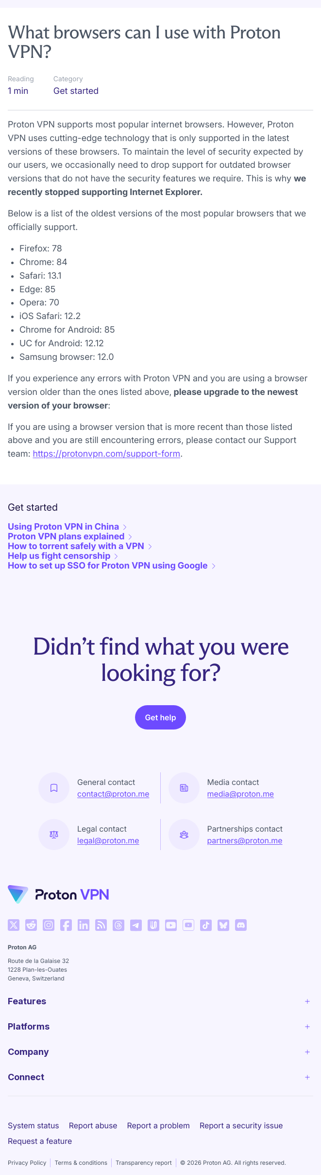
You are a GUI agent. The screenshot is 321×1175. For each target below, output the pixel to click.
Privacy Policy (27, 1162)
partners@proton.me (245, 840)
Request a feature (40, 1141)
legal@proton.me (108, 840)
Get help (160, 717)
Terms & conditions (80, 1162)
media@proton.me (240, 794)
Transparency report (144, 1162)
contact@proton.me (113, 794)
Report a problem (158, 1125)
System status (33, 1125)
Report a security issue (241, 1125)
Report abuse (93, 1125)
